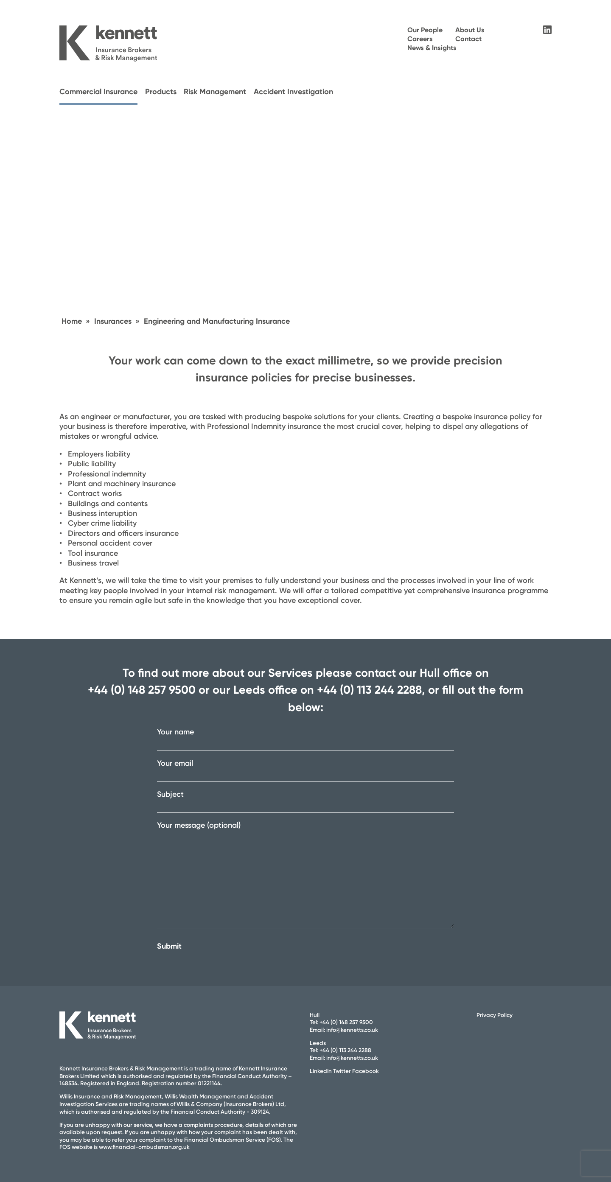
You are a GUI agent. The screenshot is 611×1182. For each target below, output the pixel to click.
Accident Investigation (293, 91)
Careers (420, 39)
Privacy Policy (494, 1014)
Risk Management (215, 91)
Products (161, 91)
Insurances (113, 321)
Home (72, 321)
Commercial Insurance (98, 91)
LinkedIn (321, 1070)
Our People (425, 30)
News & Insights (432, 48)
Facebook (365, 1070)
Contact (468, 39)
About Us (470, 30)
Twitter (342, 1070)
